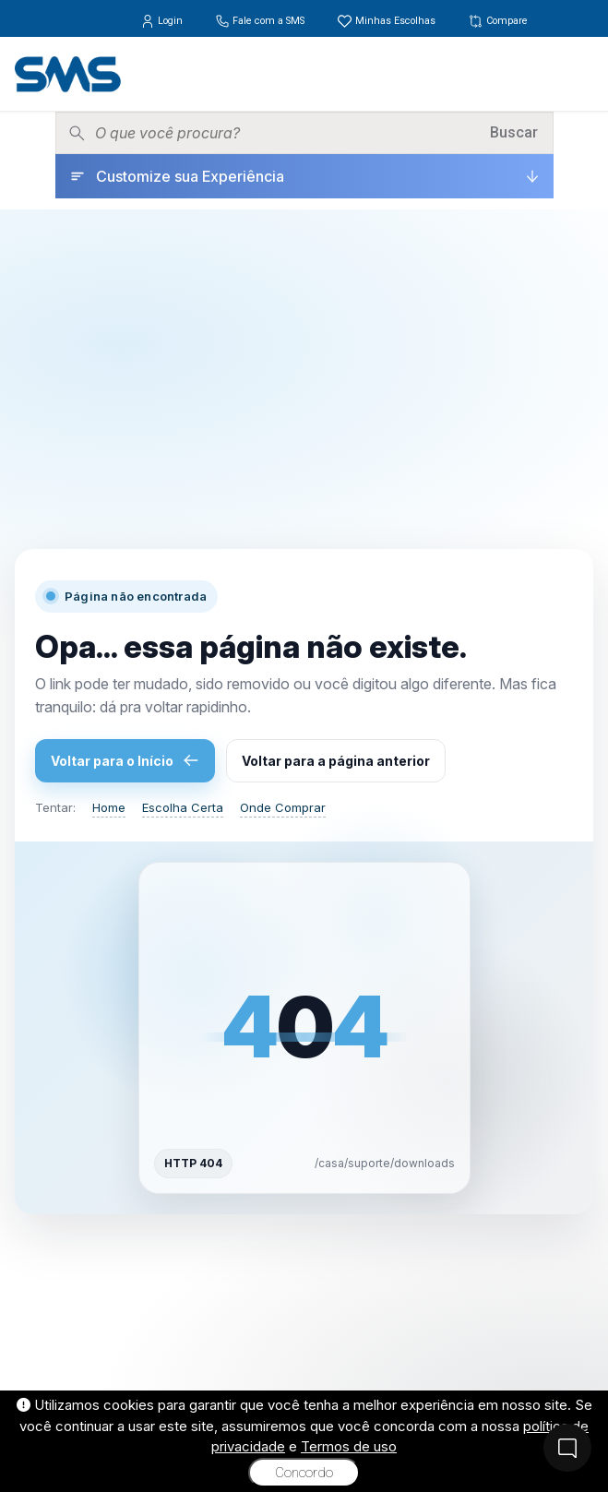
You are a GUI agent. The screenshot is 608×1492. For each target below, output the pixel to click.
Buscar (514, 132)
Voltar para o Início (125, 760)
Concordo (304, 1472)
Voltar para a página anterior (336, 761)
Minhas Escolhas (387, 21)
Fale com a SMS (261, 21)
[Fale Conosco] (567, 1448)
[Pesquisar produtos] (286, 133)
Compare (498, 21)
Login (162, 21)
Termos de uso (349, 1446)
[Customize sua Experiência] (304, 176)
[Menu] (579, 74)
